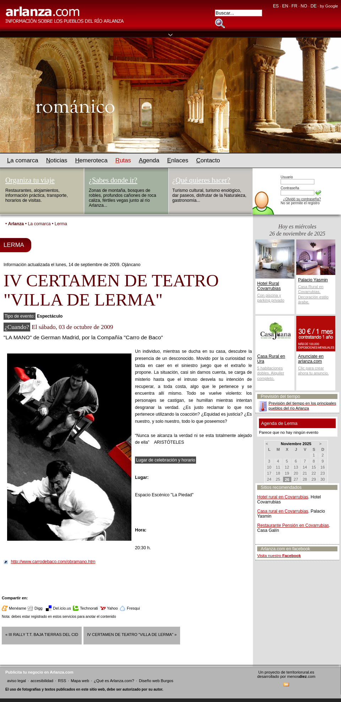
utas (123, 160)
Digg (38, 608)
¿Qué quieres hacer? (201, 180)
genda (149, 160)
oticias (56, 160)
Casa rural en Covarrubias (282, 511)
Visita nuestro (279, 556)
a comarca (22, 160)
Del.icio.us (62, 608)
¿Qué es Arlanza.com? (114, 681)
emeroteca (91, 160)
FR (294, 6)
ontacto (208, 160)
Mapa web (80, 681)
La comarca (39, 223)
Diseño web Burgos (156, 681)
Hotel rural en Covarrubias (282, 497)
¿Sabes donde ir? (113, 180)
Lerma (61, 223)
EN (285, 6)
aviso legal (16, 681)
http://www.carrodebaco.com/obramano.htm (53, 561)
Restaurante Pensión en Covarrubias (293, 525)
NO (304, 6)
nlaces (178, 160)
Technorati (89, 608)
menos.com (301, 676)
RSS (62, 681)
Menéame (17, 608)
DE (313, 6)
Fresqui (133, 608)
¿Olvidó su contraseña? (302, 199)
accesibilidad (42, 681)
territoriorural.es (300, 672)
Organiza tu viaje (29, 180)
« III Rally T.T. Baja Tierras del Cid (41, 634)
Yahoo (112, 608)
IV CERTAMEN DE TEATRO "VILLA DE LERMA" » (132, 634)
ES (275, 6)
